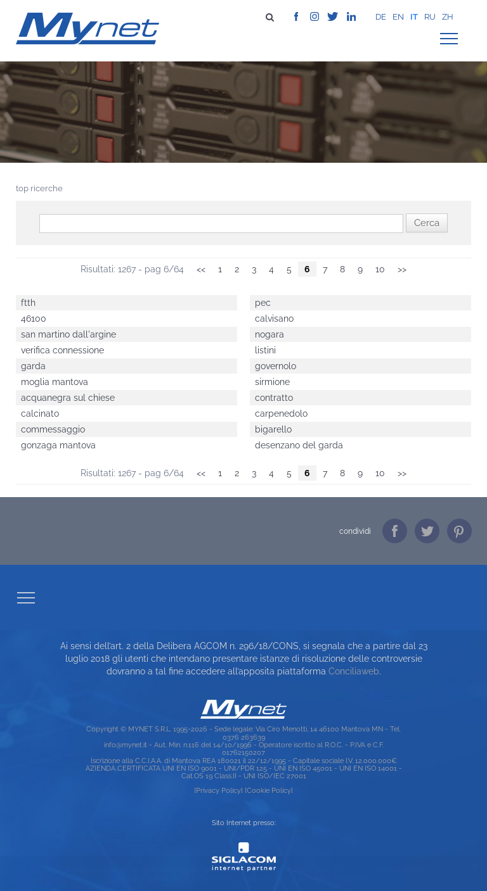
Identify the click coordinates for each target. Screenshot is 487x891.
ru (430, 17)
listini (265, 350)
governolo (275, 366)
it (414, 17)
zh (447, 17)
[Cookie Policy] (269, 790)
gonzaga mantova (58, 445)
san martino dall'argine (68, 334)
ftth (28, 303)
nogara (269, 334)
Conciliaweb (353, 671)
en (398, 17)
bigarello (273, 429)
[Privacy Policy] (218, 790)
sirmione (272, 382)
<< (201, 269)
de (380, 17)
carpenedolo (281, 413)
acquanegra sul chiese (68, 398)
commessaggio (53, 429)
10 (380, 269)
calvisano (274, 318)
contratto (274, 398)
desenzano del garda (299, 445)
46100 (33, 318)
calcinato (40, 413)
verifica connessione (62, 350)
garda (33, 366)
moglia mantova (54, 382)
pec (263, 303)
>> (402, 269)
